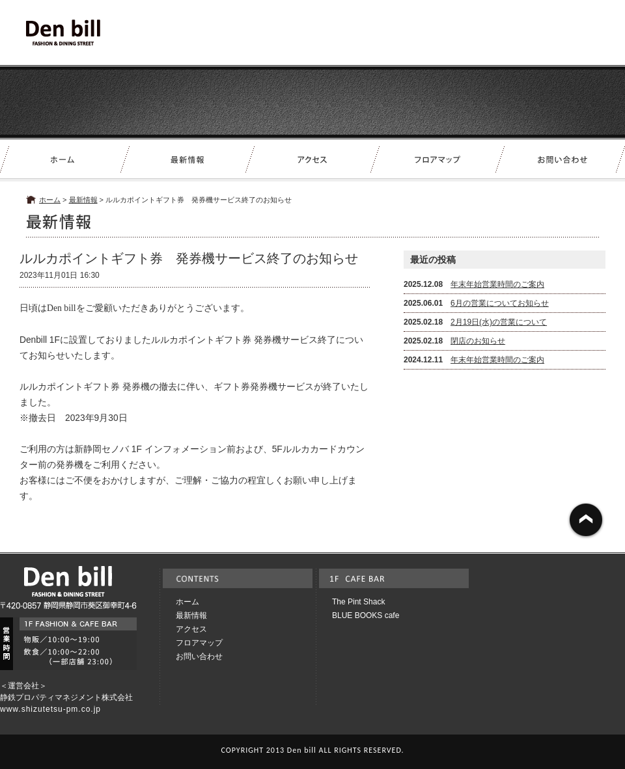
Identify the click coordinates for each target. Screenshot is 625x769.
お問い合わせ (199, 656)
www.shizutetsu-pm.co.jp (50, 709)
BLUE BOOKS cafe (365, 615)
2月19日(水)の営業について (499, 322)
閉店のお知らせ (478, 340)
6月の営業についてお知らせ (500, 303)
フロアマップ (199, 642)
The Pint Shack (358, 601)
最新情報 (83, 200)
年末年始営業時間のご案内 (497, 284)
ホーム (50, 200)
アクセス (191, 629)
